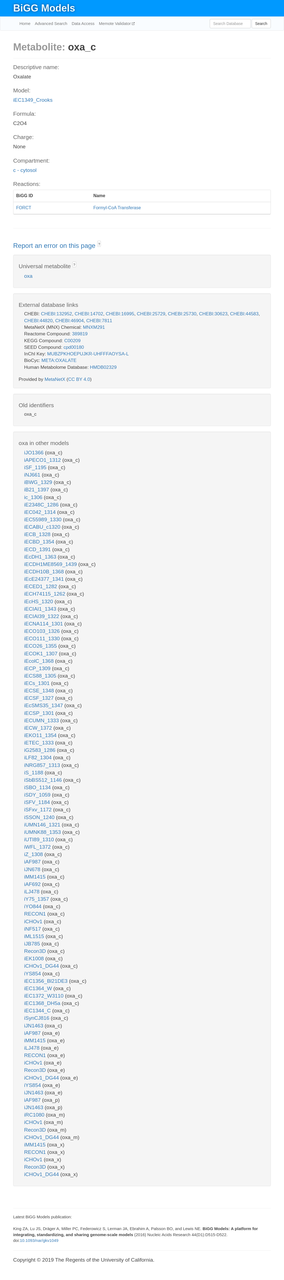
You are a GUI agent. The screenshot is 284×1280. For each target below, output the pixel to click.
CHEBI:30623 (213, 313)
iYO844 (33, 906)
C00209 (72, 340)
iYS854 (33, 973)
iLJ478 (32, 891)
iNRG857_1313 (42, 765)
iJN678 (33, 869)
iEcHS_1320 (39, 601)
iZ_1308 (34, 854)
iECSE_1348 (39, 690)
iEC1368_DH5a (43, 1003)
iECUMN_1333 (42, 720)
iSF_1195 (36, 467)
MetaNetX (55, 379)
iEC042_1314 (40, 512)
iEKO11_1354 (41, 735)
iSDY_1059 (38, 795)
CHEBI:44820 (38, 320)
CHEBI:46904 (69, 320)
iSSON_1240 (40, 817)
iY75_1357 (37, 899)
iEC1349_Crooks (33, 100)
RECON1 (35, 914)
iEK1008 (34, 958)
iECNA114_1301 (44, 624)
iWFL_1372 (38, 847)
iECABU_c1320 (43, 527)
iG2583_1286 (40, 750)
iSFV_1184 (37, 802)
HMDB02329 (103, 367)
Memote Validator (115, 23)
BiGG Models (44, 8)
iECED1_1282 (41, 586)
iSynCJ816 (37, 1018)
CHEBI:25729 (151, 313)
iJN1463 (34, 1026)
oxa (28, 276)
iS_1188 (34, 772)
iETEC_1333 (39, 743)
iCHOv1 (34, 921)
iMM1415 (35, 877)
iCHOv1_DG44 (42, 966)
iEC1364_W (38, 988)
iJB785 (32, 944)
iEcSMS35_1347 (44, 705)
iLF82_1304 (38, 757)
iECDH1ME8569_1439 (51, 564)
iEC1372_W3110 (44, 996)
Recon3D (35, 951)
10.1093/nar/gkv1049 (39, 1240)
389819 (80, 333)
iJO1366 (34, 452)
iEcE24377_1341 (44, 579)
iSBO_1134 (38, 787)
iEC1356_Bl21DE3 (46, 981)
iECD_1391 (38, 549)
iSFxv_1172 (38, 809)
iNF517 (33, 929)
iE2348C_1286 (42, 505)
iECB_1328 (38, 534)
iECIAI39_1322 (42, 616)
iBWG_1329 (39, 482)
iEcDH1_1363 (41, 557)
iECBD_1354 (40, 542)
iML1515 (35, 936)
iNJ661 (33, 475)
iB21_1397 (37, 489)
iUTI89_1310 (39, 839)
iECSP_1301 (39, 713)
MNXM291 (94, 327)
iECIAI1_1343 (41, 609)
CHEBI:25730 (182, 313)
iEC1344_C (38, 1010)
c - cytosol (25, 170)
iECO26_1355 (41, 646)
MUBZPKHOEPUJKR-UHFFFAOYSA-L (88, 353)
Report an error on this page (55, 245)
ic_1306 (34, 497)
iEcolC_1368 (39, 661)
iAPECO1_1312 (43, 460)
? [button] (99, 244)
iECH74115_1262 (45, 594)
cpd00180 (74, 347)
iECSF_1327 (39, 698)
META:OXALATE (58, 360)
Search (261, 23)
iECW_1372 (38, 728)
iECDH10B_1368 (44, 571)
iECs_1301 (37, 683)
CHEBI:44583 (244, 313)
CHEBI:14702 (89, 313)
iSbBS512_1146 (43, 780)
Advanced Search (51, 23)
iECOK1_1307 (41, 653)
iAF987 (33, 862)
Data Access (83, 23)
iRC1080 (35, 1115)
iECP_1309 (38, 668)
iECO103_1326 (42, 631)
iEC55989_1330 (43, 519)
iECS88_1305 (41, 676)
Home (24, 23)
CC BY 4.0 (79, 379)
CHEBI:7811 (99, 320)
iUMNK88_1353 (43, 832)
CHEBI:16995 (120, 313)
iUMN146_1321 (43, 825)
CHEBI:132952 (56, 313)
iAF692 (33, 884)
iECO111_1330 (42, 638)
